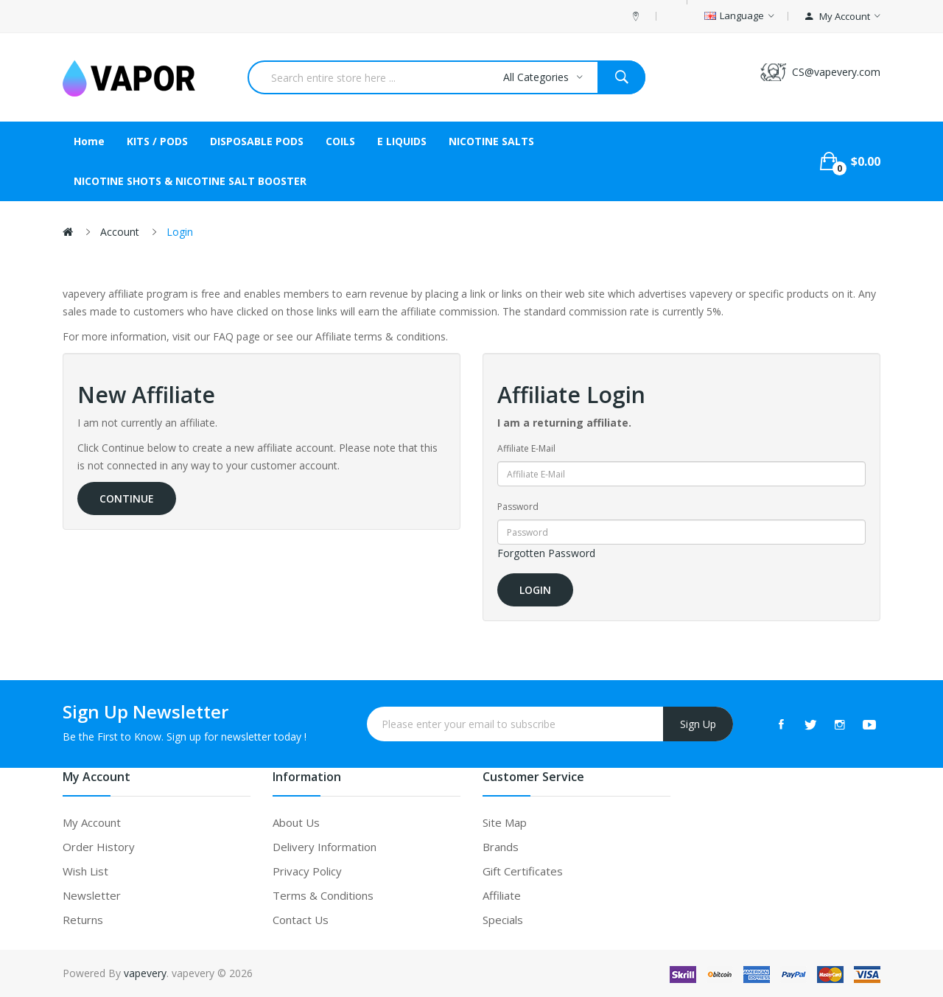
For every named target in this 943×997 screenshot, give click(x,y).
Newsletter (92, 895)
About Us (296, 822)
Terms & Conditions (323, 895)
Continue (126, 498)
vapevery (145, 973)
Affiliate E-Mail (526, 448)
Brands (501, 846)
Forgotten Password (546, 553)
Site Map (505, 822)
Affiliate (502, 895)
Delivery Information (324, 846)
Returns (83, 919)
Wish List (85, 871)
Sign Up (698, 724)
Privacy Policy (307, 871)
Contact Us (301, 919)
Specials (503, 919)
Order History (99, 846)
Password (518, 506)
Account (119, 232)
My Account (92, 822)
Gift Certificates (523, 871)
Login (179, 232)
